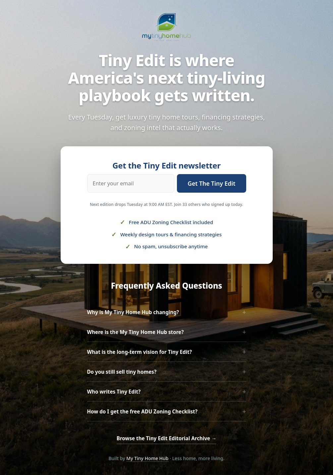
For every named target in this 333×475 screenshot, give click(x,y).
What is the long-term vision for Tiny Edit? (166, 351)
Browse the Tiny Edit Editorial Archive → (167, 438)
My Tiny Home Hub (147, 458)
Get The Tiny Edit (211, 183)
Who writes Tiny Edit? (166, 391)
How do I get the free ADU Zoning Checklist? (166, 411)
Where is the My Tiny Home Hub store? (166, 331)
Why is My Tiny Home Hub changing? (166, 312)
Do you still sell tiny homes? (166, 371)
